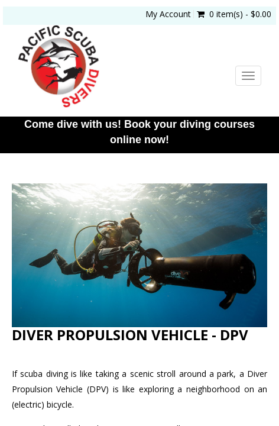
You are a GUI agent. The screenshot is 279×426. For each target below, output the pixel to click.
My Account (168, 14)
